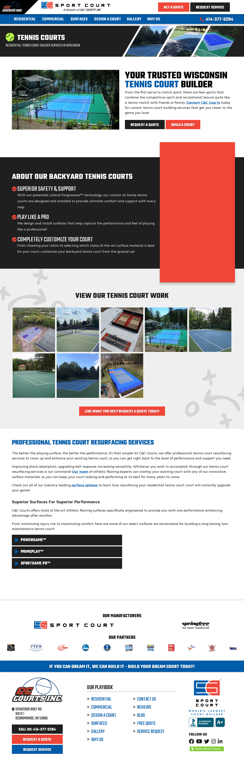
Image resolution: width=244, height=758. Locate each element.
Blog (139, 715)
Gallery (134, 19)
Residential (25, 19)
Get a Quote (174, 7)
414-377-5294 (216, 19)
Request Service (210, 7)
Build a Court (183, 125)
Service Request (148, 732)
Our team (80, 471)
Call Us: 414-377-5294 (37, 729)
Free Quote (144, 723)
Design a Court (107, 19)
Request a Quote (145, 125)
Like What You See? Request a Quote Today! (122, 411)
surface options (84, 485)
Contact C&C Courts (203, 102)
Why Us (153, 19)
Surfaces (79, 19)
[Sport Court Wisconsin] (75, 10)
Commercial (53, 19)
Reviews (142, 707)
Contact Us (144, 699)
